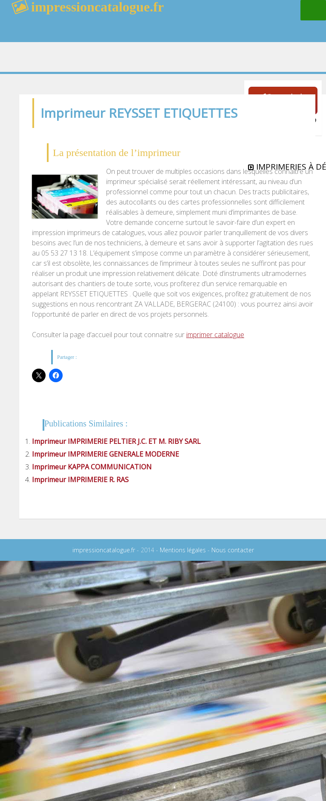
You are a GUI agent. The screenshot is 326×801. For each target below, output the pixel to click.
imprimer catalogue (215, 334)
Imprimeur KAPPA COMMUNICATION (92, 467)
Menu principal (313, 10)
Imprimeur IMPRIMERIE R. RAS (80, 479)
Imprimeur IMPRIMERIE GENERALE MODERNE (105, 454)
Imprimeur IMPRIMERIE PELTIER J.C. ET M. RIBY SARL (116, 441)
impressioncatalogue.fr (103, 550)
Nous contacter (232, 550)
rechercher (255, 27)
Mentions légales (183, 550)
